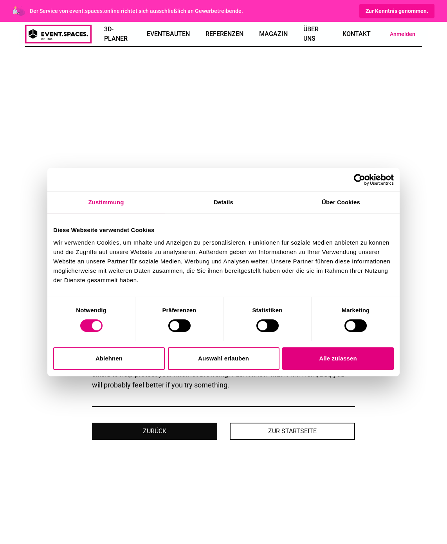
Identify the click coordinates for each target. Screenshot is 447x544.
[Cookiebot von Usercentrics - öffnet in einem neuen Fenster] (359, 180)
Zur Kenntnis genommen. (397, 11)
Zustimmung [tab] (106, 202)
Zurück (154, 431)
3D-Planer (116, 33)
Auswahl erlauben (223, 358)
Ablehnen (109, 358)
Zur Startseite (292, 431)
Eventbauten (168, 34)
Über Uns (311, 33)
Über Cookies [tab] (341, 202)
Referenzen (224, 34)
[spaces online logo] (58, 34)
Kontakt (356, 34)
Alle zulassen (338, 358)
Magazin (273, 34)
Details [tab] (223, 202)
